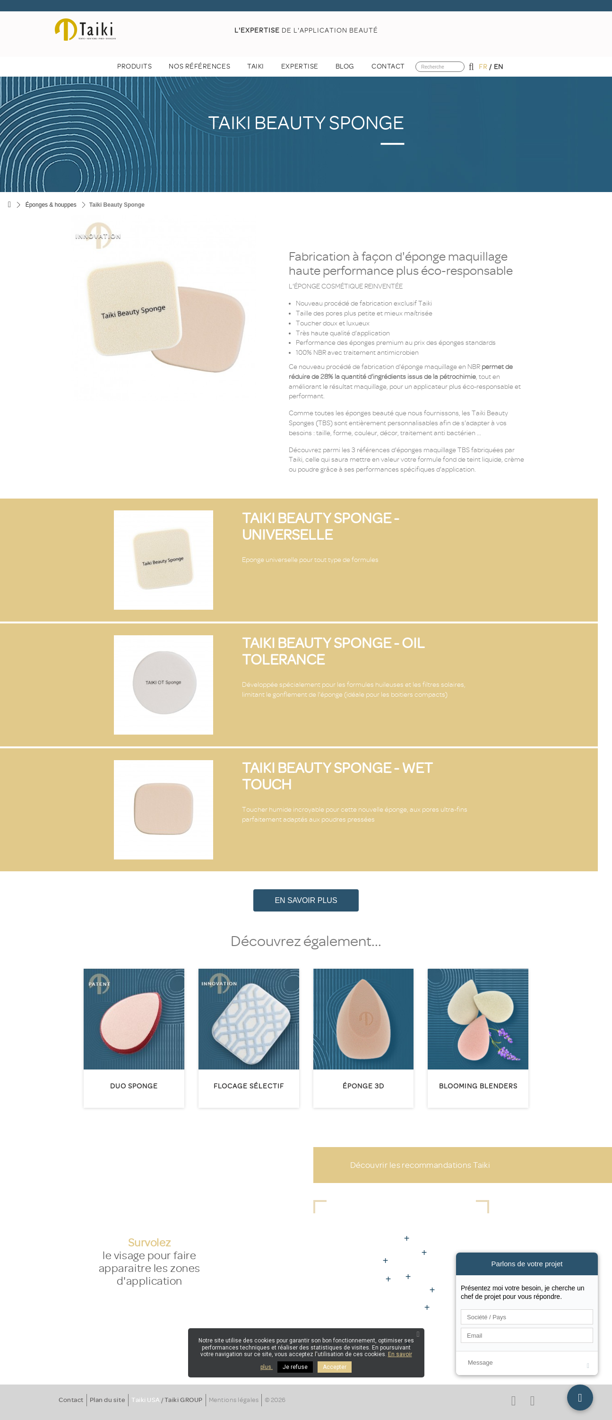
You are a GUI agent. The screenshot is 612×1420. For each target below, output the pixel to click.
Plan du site (107, 1400)
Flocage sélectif (249, 1086)
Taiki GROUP (183, 1400)
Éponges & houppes (51, 205)
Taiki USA (145, 1400)
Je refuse (295, 1367)
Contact (71, 1400)
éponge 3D (363, 1086)
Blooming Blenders (478, 1086)
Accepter (334, 1367)
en (498, 67)
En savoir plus (306, 900)
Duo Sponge (134, 1086)
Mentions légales (234, 1400)
